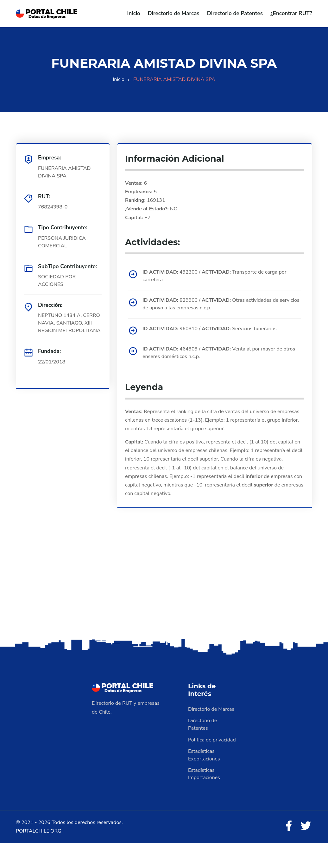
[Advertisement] (164, 587)
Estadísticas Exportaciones (204, 754)
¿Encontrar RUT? (291, 13)
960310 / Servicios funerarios (210, 328)
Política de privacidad (212, 739)
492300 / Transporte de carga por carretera (214, 276)
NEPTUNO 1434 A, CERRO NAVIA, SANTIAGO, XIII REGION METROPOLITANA (69, 323)
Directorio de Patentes (235, 13)
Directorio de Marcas (173, 13)
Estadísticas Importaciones (204, 773)
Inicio (133, 13)
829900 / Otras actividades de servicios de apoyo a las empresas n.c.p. (221, 304)
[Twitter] (306, 826)
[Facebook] (288, 826)
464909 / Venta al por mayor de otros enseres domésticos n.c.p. (219, 352)
